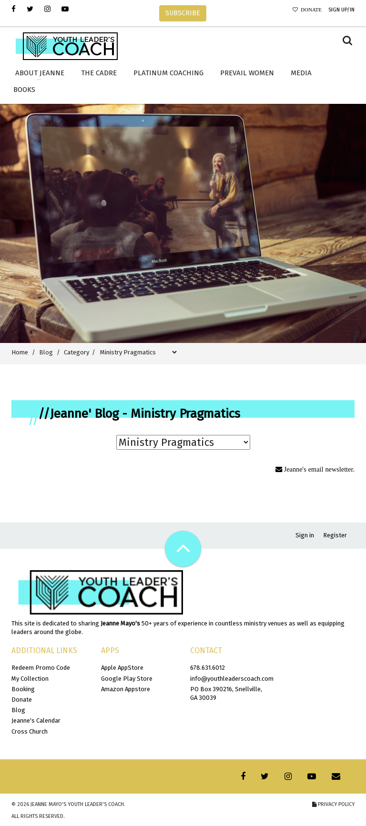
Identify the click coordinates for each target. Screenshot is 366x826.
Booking (23, 689)
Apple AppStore (122, 667)
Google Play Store (126, 678)
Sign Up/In (341, 10)
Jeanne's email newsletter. (318, 469)
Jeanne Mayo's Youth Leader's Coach (77, 804)
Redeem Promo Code (40, 667)
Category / (81, 352)
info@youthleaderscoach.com (232, 678)
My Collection (30, 678)
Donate (310, 9)
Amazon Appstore (125, 689)
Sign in (304, 535)
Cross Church (29, 731)
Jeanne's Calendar (36, 720)
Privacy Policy (333, 804)
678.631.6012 (207, 667)
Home (19, 352)
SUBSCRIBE (182, 13)
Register (335, 535)
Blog (18, 710)
